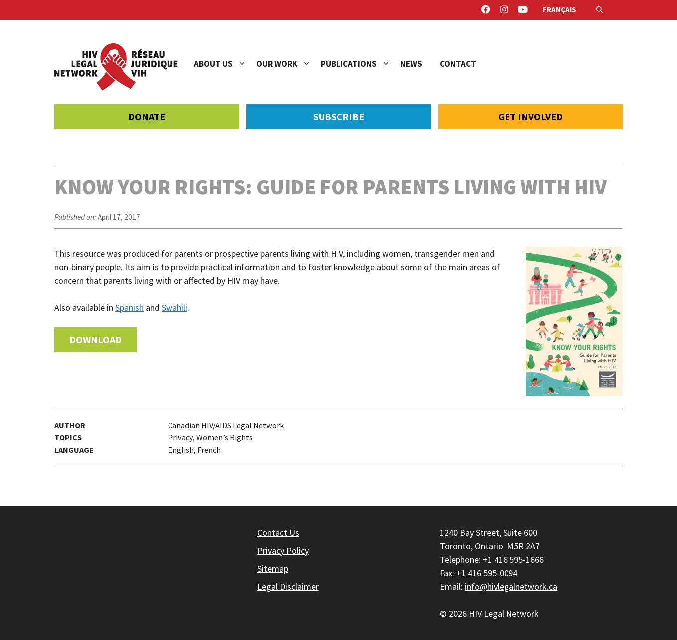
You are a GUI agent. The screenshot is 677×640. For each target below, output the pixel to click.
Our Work (288, 63)
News (411, 63)
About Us (225, 63)
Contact (458, 63)
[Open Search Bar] (599, 10)
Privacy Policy (283, 550)
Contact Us (278, 532)
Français (559, 9)
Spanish (129, 307)
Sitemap (272, 568)
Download (95, 339)
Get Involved (530, 116)
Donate (146, 116)
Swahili (174, 307)
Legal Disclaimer (288, 586)
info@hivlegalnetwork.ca (511, 586)
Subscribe (338, 116)
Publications (360, 63)
